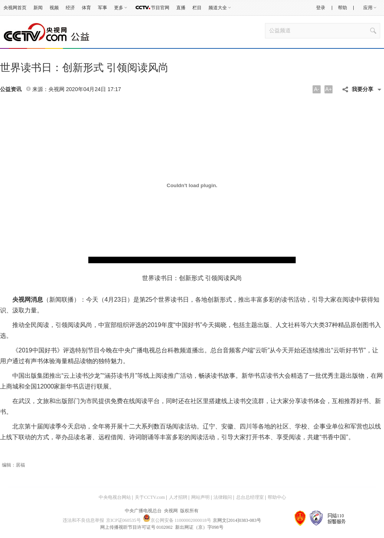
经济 (70, 7)
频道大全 (218, 7)
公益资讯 (11, 89)
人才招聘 (178, 497)
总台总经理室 (250, 497)
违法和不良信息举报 (83, 520)
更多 (118, 7)
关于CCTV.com (150, 497)
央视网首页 (14, 7)
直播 (180, 7)
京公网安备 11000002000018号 (177, 520)
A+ (328, 89)
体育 (86, 7)
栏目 (197, 7)
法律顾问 (223, 497)
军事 (102, 7)
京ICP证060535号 (123, 520)
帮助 (342, 7)
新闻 (38, 7)
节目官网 (160, 7)
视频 (54, 7)
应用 (367, 7)
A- (316, 89)
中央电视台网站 (115, 497)
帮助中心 (277, 497)
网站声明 (200, 497)
